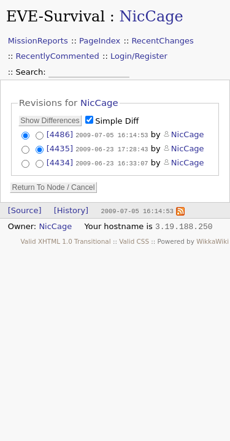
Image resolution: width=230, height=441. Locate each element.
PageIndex (99, 40)
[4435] (60, 148)
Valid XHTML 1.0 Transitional (66, 239)
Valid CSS (134, 239)
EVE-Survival (55, 16)
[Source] (25, 208)
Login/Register (138, 56)
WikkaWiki (212, 239)
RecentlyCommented (57, 56)
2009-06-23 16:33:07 (111, 161)
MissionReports (38, 40)
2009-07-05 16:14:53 (111, 134)
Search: (32, 72)
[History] (71, 208)
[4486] (60, 134)
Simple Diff (117, 121)
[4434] (60, 161)
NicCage (151, 16)
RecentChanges (162, 40)
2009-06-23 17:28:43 (111, 148)
